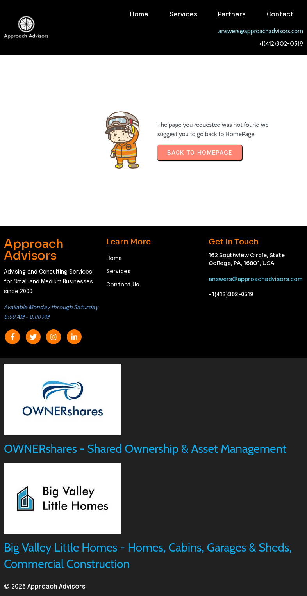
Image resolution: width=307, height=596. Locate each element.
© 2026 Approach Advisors (45, 587)
